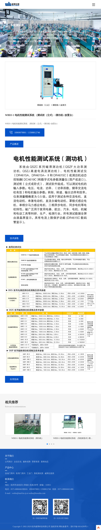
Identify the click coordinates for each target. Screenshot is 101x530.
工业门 (29, 473)
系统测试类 (38, 473)
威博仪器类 (49, 473)
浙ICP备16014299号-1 (79, 527)
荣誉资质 (36, 462)
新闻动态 (44, 462)
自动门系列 (10, 473)
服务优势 (27, 462)
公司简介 (9, 462)
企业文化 (18, 462)
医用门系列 (20, 473)
